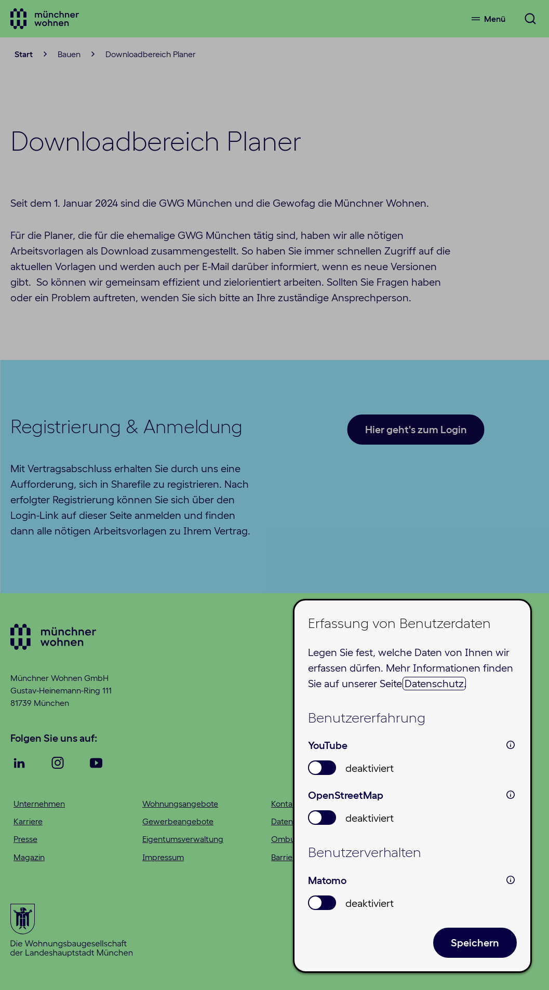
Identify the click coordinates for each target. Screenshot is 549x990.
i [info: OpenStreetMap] (510, 794)
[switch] (322, 767)
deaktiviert (369, 768)
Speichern (475, 942)
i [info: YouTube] (510, 745)
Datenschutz (434, 683)
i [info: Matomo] (510, 880)
